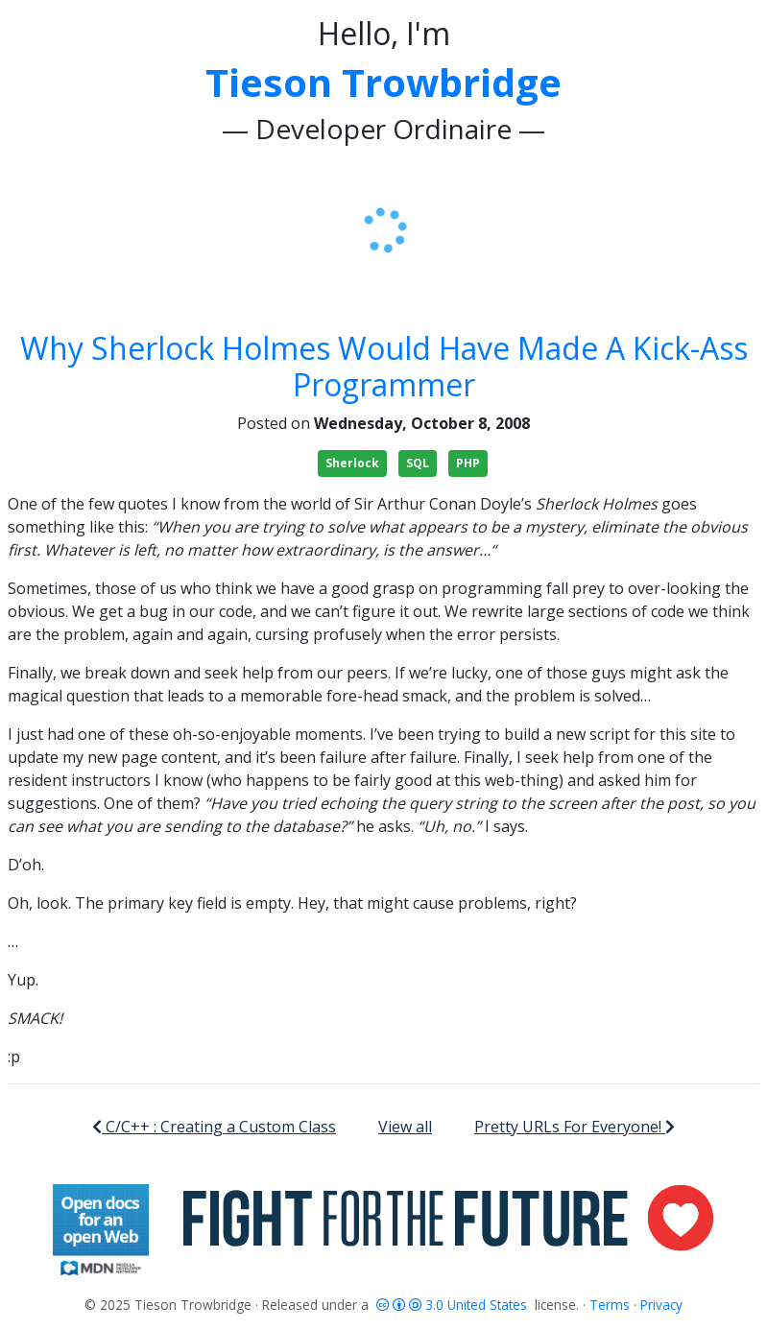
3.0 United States (453, 1304)
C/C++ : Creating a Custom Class (214, 1126)
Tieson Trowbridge (383, 82)
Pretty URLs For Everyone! (574, 1126)
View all (405, 1126)
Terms (609, 1304)
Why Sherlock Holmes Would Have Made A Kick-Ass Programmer (384, 366)
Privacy (661, 1304)
